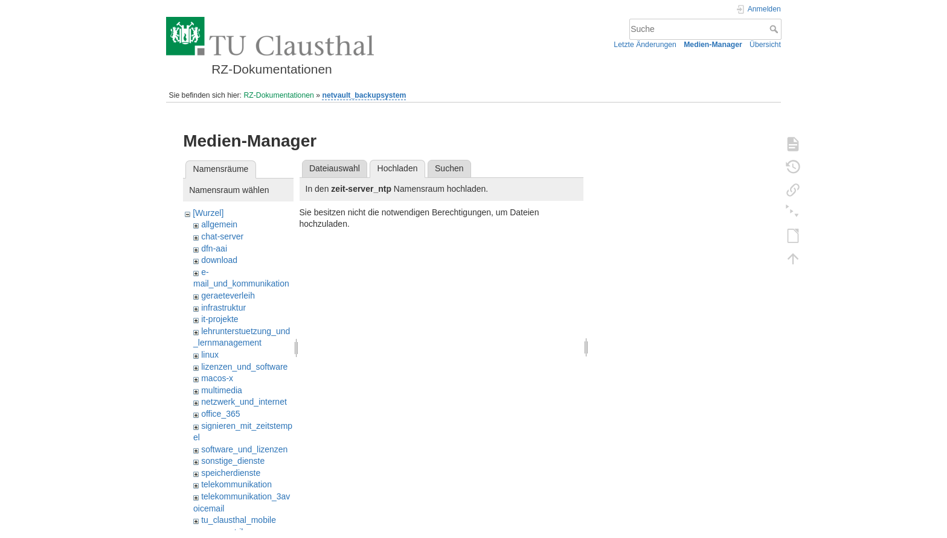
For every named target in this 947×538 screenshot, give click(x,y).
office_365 (220, 414)
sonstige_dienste (233, 461)
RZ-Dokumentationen (278, 95)
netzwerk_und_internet (244, 402)
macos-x (217, 378)
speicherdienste (230, 473)
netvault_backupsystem (364, 95)
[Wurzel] (208, 213)
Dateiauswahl (334, 168)
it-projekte (219, 319)
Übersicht (765, 44)
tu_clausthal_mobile (238, 520)
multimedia (221, 390)
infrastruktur (223, 307)
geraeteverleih (228, 295)
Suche (775, 29)
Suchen (449, 168)
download (219, 260)
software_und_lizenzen (244, 449)
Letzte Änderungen (645, 44)
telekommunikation (236, 484)
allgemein (219, 224)
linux (210, 354)
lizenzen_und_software (244, 367)
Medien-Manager (713, 44)
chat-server (222, 236)
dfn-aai (214, 248)
